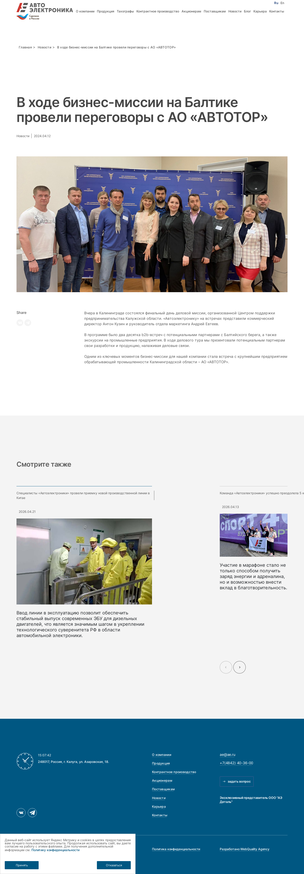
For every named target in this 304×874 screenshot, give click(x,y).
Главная (25, 47)
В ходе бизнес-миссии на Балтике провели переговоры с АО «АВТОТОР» (116, 47)
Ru (276, 3)
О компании (85, 11)
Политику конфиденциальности (55, 850)
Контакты (276, 11)
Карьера (260, 11)
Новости (234, 11)
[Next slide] (239, 667)
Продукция (105, 11)
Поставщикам (215, 11)
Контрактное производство (157, 11)
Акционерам (191, 11)
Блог (247, 11)
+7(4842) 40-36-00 (236, 763)
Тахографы (125, 11)
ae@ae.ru (227, 754)
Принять (22, 865)
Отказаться (114, 865)
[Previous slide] (226, 667)
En (282, 3)
